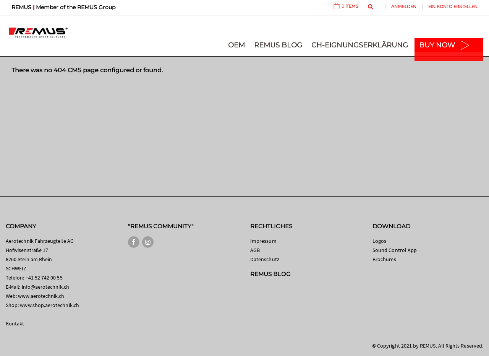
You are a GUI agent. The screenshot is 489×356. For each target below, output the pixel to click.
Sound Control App (394, 250)
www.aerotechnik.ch (41, 296)
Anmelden (403, 6)
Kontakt (15, 323)
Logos (379, 240)
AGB (255, 250)
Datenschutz (264, 259)
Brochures (384, 259)
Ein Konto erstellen (453, 6)
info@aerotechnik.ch (45, 286)
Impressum (263, 240)
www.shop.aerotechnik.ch (49, 305)
